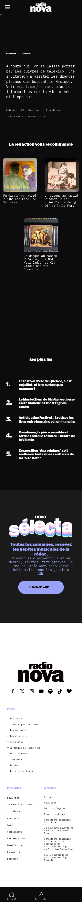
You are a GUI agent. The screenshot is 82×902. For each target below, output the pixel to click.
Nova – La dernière (56, 814)
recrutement (14, 811)
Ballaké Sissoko (17, 838)
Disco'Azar (35, 110)
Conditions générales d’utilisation (57, 821)
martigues (13, 818)
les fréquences (19, 753)
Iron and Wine (14, 116)
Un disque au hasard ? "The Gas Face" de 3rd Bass (19, 199)
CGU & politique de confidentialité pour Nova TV (57, 857)
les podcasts (18, 730)
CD (22, 110)
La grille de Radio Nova (25, 748)
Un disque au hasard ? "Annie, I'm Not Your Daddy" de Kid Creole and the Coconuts (40, 262)
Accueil (11, 896)
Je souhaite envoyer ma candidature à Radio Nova (58, 830)
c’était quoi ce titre (24, 724)
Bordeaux (12, 858)
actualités (16, 742)
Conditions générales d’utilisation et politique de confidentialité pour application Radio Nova (58, 844)
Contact (48, 797)
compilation (14, 831)
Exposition (13, 851)
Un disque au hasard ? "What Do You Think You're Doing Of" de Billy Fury (61, 201)
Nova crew (50, 802)
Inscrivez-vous (39, 587)
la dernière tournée (22, 771)
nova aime (16, 759)
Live (9, 824)
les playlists (18, 736)
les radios (16, 718)
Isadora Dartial (38, 116)
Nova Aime (13, 797)
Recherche (41, 896)
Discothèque (53, 110)
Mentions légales (54, 808)
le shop (14, 765)
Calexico (11, 110)
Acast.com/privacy (35, 86)
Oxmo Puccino (15, 845)
